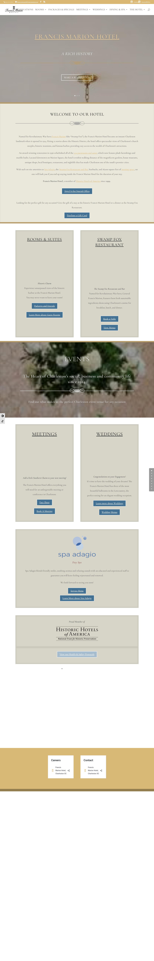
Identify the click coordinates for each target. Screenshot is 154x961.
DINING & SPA (117, 10)
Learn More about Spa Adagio (77, 753)
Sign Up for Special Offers (77, 191)
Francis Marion (58, 136)
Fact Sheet (45, 502)
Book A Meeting (44, 511)
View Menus (109, 327)
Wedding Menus (109, 667)
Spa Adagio (49, 169)
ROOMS (39, 10)
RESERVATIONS (24, 10)
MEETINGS (82, 10)
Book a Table (109, 318)
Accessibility (145, 2)
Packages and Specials (44, 305)
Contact (136, 2)
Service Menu (77, 745)
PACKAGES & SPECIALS (61, 10)
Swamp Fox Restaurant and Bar (73, 169)
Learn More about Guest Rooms (44, 314)
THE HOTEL (136, 10)
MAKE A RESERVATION (77, 77)
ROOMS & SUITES (44, 239)
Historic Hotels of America (88, 181)
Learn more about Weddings (109, 658)
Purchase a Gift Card (77, 215)
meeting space (127, 169)
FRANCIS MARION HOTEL (77, 37)
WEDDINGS (99, 10)
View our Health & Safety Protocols (77, 809)
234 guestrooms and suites (85, 152)
